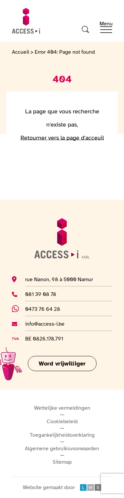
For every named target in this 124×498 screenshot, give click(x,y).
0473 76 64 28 (47, 308)
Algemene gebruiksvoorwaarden (62, 448)
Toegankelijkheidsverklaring (62, 435)
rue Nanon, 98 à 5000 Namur (59, 279)
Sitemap (62, 462)
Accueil (20, 52)
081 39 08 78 (44, 294)
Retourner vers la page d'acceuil (62, 137)
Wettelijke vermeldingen (62, 408)
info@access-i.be (44, 323)
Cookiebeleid (62, 421)
